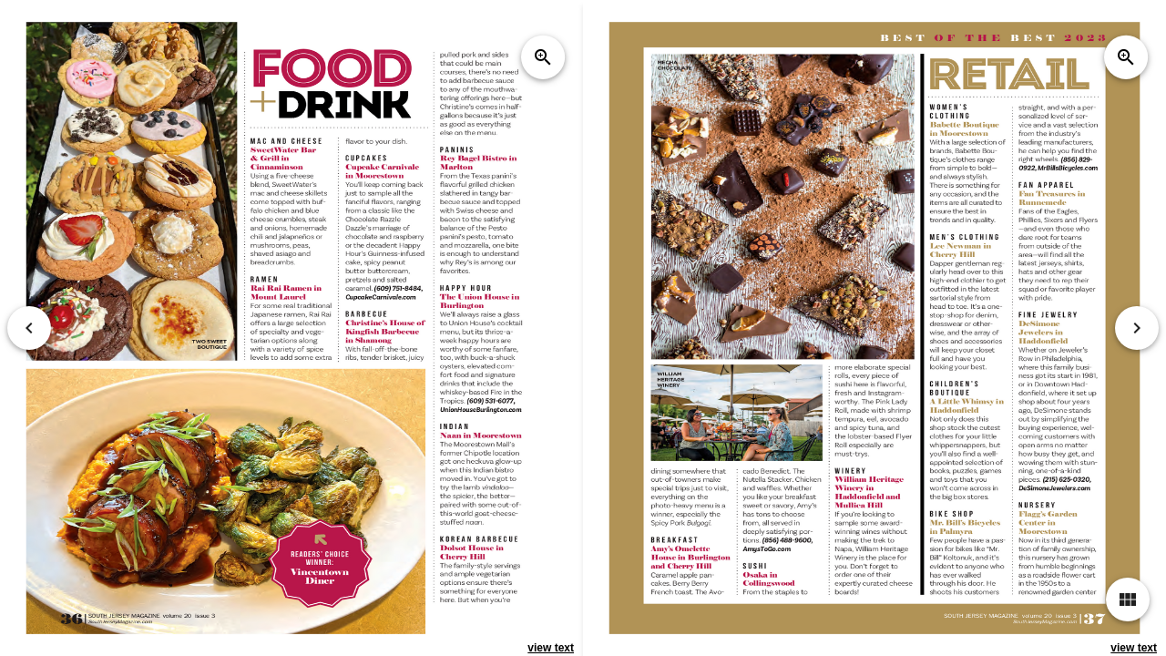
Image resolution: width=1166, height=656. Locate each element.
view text (550, 647)
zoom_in (543, 57)
